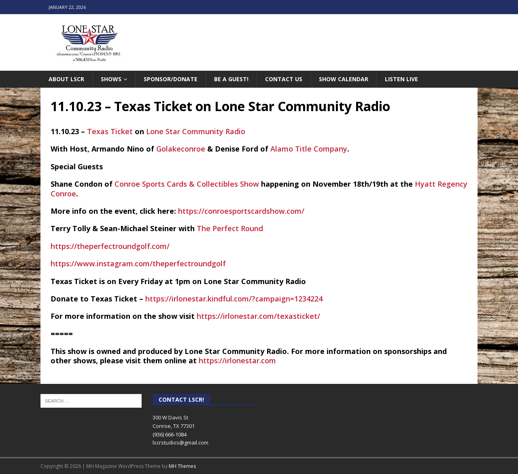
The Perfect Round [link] (230, 228)
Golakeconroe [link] (180, 149)
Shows (111, 79)
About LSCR (66, 79)
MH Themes (182, 466)
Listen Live (401, 79)
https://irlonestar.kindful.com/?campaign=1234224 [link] (234, 298)
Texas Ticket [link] (110, 131)
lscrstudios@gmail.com (180, 442)
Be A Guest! (231, 79)
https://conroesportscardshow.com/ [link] (241, 211)
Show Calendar (343, 79)
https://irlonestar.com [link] (237, 360)
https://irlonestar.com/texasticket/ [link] (258, 316)
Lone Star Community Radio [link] (195, 131)
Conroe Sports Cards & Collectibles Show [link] (187, 184)
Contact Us (283, 79)
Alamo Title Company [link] (308, 149)
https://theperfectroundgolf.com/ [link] (110, 246)
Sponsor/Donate (170, 79)
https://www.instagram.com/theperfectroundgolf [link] (138, 263)
